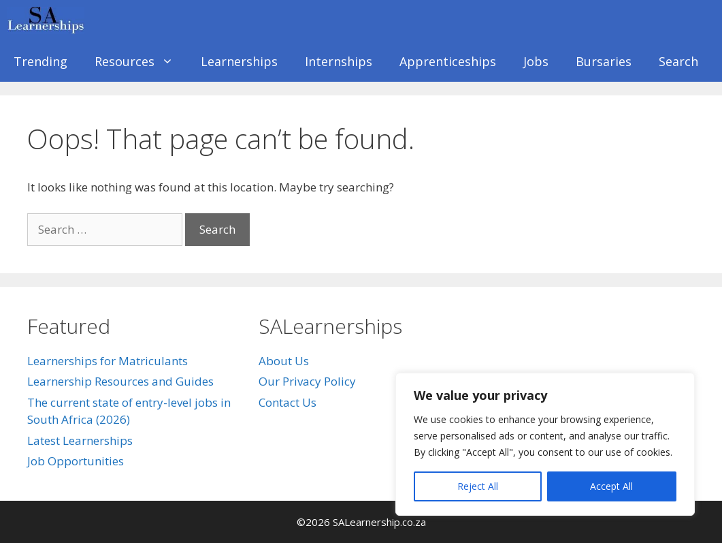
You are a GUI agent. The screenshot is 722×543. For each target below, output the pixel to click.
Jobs (535, 61)
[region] (545, 444)
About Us (284, 361)
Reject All (477, 486)
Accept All (611, 486)
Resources (141, 61)
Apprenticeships (447, 61)
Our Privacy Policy (307, 381)
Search (678, 61)
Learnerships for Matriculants (107, 361)
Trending (40, 61)
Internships (338, 61)
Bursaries (603, 61)
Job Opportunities (75, 461)
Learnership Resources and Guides (120, 381)
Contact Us (287, 402)
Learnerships (239, 61)
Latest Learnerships (80, 440)
